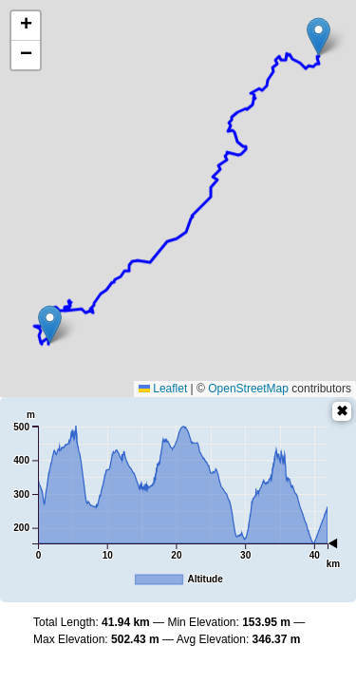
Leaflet (163, 388)
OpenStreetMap (248, 388)
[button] (318, 36)
